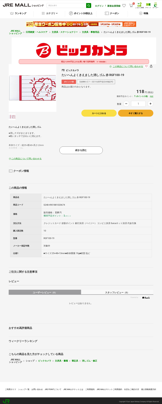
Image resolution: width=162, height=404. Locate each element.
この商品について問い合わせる (128, 64)
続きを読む (81, 148)
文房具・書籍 (61, 358)
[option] (33, 86)
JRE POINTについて (53, 387)
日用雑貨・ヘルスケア (37, 30)
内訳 (151, 94)
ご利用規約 (90, 387)
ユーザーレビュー (45, 290)
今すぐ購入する (136, 111)
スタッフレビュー (117, 290)
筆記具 (75, 358)
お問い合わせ (37, 387)
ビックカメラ (44, 358)
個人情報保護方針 (148, 387)
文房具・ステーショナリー (65, 30)
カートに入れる (99, 111)
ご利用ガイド (10, 387)
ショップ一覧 (23, 387)
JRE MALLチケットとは (73, 387)
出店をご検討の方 (131, 387)
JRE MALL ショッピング (15, 30)
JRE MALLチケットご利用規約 (109, 387)
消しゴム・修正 (89, 358)
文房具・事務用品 (91, 30)
